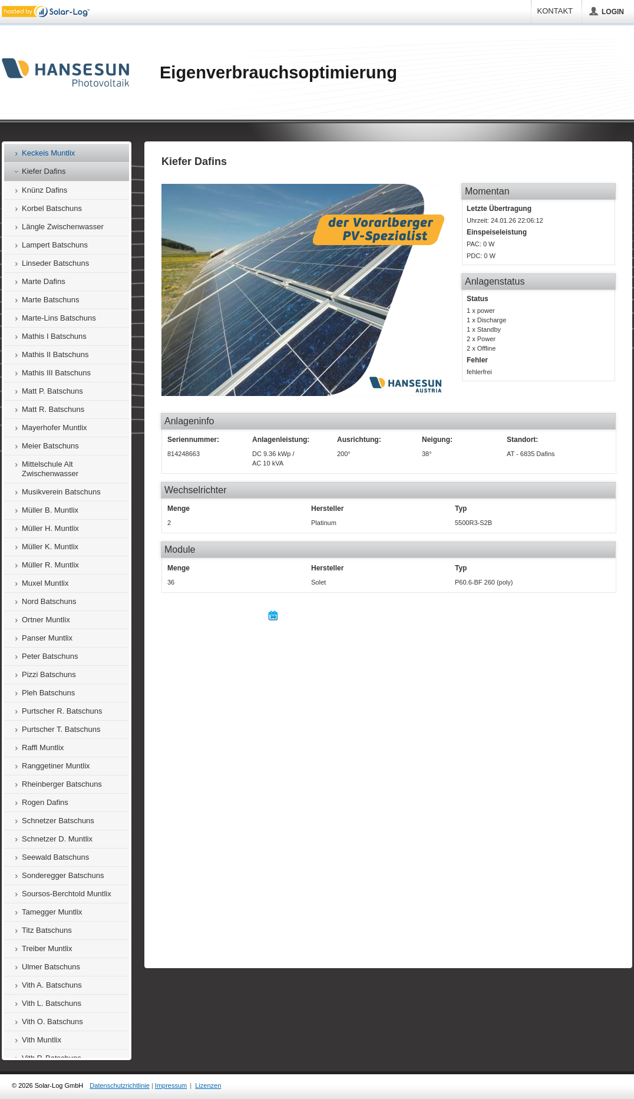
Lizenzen (208, 1085)
